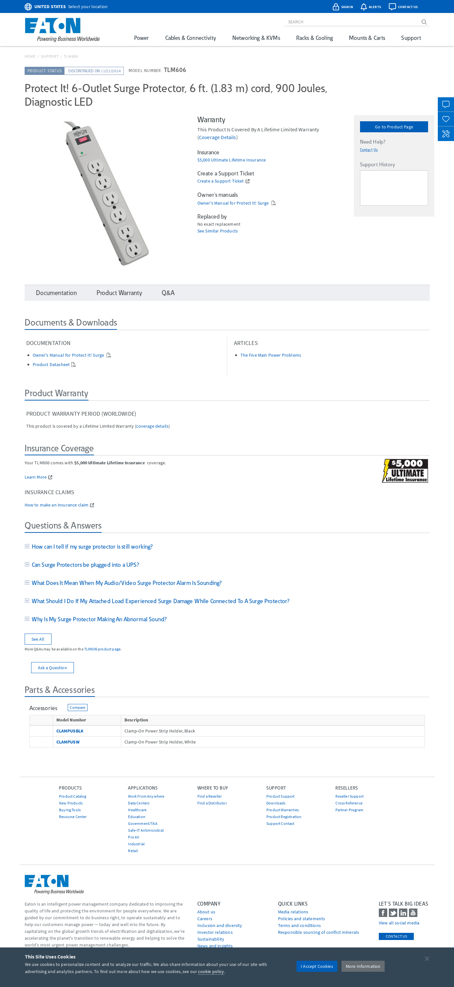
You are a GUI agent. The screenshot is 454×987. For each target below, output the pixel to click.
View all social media (399, 923)
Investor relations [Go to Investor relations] (215, 932)
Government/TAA (142, 823)
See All (38, 639)
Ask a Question (52, 668)
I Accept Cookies (317, 966)
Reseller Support (349, 796)
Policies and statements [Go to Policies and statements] (301, 919)
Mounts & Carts (367, 37)
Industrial (136, 843)
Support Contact (280, 823)
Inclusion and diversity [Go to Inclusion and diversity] (219, 925)
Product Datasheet (51, 364)
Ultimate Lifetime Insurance (238, 160)
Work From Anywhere (146, 796)
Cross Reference (348, 803)
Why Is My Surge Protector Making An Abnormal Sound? (98, 619)
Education (136, 816)
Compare (77, 707)
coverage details (217, 137)
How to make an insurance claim (57, 505)
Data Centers (138, 803)
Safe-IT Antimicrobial (145, 830)
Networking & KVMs (256, 37)
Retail (133, 850)
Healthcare (137, 809)
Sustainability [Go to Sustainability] (210, 939)
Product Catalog (72, 796)
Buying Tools (70, 809)
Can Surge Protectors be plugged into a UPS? (84, 564)
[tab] (227, 547)
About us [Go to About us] (206, 912)
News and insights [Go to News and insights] (215, 946)
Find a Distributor (212, 803)
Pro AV (133, 837)
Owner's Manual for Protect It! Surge (233, 203)
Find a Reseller (209, 796)
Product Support (280, 796)
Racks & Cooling (314, 37)
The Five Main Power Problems (270, 355)
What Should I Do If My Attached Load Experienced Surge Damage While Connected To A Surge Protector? (159, 601)
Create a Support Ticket (220, 181)
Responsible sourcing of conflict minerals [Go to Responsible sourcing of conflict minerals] (318, 932)
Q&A (168, 293)
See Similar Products (217, 231)
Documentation (56, 293)
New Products (71, 803)
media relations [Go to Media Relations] (293, 912)
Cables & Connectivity (190, 37)
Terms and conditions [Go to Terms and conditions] (299, 925)
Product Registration (283, 816)
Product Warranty (120, 293)
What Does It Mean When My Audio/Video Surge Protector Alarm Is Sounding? (125, 583)
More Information (363, 966)
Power (141, 37)
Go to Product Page (394, 127)
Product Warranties (282, 809)
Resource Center (73, 816)
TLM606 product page (102, 649)
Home (30, 56)
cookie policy (211, 971)
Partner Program (349, 809)
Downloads (275, 803)
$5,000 (204, 160)
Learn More (36, 477)
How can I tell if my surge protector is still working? (91, 546)
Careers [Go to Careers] (204, 919)
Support (411, 37)
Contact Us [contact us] (396, 936)
